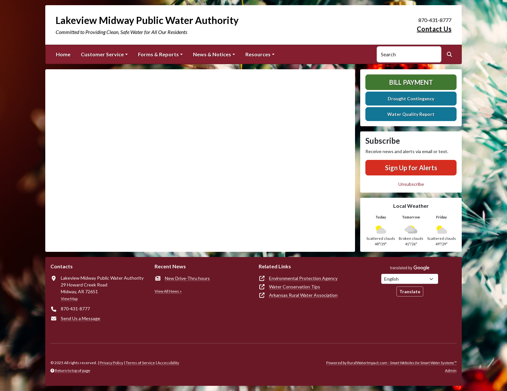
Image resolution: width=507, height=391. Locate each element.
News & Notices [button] (212, 54)
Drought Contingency (411, 98)
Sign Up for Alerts (411, 168)
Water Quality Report (411, 114)
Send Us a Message (80, 318)
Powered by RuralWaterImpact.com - (391, 362)
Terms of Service (140, 362)
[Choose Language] (409, 279)
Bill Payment (411, 82)
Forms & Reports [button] (158, 54)
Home (63, 54)
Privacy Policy (111, 362)
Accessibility (168, 362)
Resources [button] (258, 54)
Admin (451, 370)
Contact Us (434, 29)
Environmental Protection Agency (303, 278)
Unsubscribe (411, 184)
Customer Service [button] (102, 54)
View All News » (168, 291)
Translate (409, 291)
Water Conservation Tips (294, 286)
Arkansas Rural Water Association (303, 295)
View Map (69, 298)
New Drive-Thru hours (187, 278)
